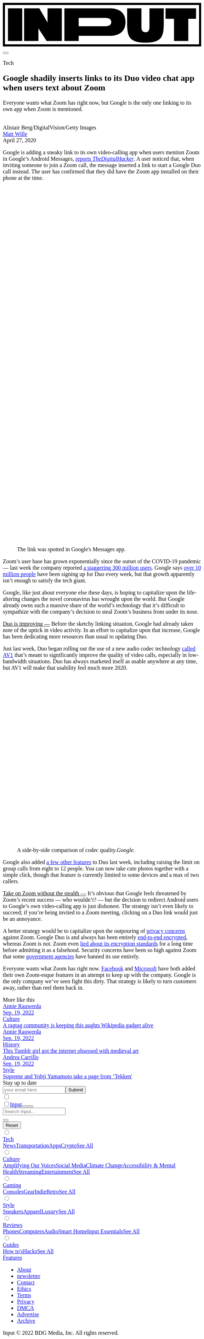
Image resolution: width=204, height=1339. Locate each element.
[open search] (25, 1106)
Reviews (12, 1225)
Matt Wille (15, 134)
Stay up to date (20, 1083)
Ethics (24, 1289)
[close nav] (30, 1106)
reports (104, 159)
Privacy (25, 1302)
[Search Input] (34, 1111)
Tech (8, 1139)
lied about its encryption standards (119, 944)
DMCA (25, 1308)
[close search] (5, 1120)
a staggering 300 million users (117, 568)
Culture (11, 1159)
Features (12, 1258)
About (24, 1270)
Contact (26, 1282)
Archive (26, 1321)
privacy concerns (166, 931)
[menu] (5, 53)
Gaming (12, 1185)
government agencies (50, 956)
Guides (11, 1245)
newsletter (28, 1276)
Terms (24, 1295)
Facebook (112, 968)
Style (9, 1205)
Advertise (28, 1314)
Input (16, 1104)
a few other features (68, 862)
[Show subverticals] (7, 1132)
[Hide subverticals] (12, 1125)
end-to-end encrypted (162, 937)
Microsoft (145, 968)
